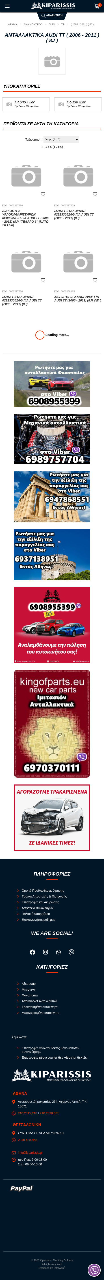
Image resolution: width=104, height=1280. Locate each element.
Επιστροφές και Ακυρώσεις (40, 902)
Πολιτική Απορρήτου (36, 914)
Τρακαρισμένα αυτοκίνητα (40, 1007)
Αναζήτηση (52, 15)
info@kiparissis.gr (30, 1152)
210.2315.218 (27, 1113)
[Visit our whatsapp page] (58, 952)
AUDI (52, 24)
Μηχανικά (28, 989)
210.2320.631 (49, 1113)
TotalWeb (59, 1268)
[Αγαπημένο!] (43, 194)
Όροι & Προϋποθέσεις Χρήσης (43, 890)
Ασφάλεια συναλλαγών (38, 908)
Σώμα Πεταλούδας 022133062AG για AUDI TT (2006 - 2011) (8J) (74, 214)
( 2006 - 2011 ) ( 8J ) (82, 24)
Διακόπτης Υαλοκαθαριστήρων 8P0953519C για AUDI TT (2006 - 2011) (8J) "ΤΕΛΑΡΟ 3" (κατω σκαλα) (25, 218)
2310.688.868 (27, 1140)
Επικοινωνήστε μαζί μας (38, 919)
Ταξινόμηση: (33, 139)
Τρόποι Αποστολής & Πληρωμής (44, 896)
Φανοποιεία (30, 995)
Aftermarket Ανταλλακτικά (39, 1001)
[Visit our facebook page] (32, 952)
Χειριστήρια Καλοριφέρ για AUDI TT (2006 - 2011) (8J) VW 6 (77, 298)
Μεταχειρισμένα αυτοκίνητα (40, 1013)
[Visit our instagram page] (45, 952)
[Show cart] (97, 6)
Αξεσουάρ (29, 983)
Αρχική (12, 24)
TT (62, 24)
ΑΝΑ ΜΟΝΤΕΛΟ (33, 24)
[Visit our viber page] (71, 952)
